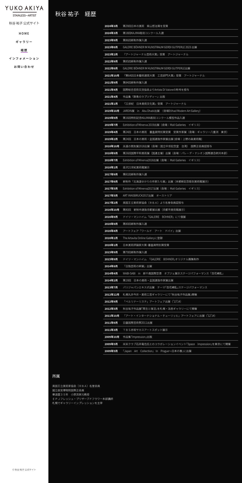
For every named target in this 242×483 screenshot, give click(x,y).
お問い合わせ (24, 67)
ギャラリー (24, 42)
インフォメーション (24, 58)
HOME (24, 33)
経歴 (24, 50)
